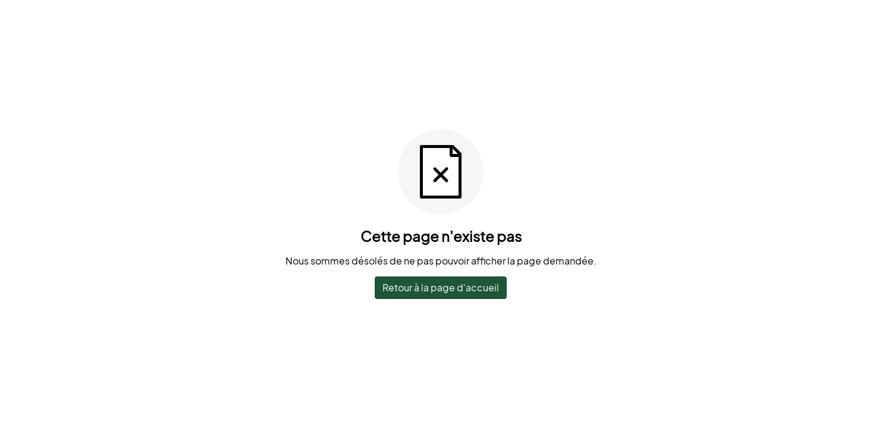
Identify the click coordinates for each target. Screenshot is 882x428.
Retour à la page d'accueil (440, 287)
